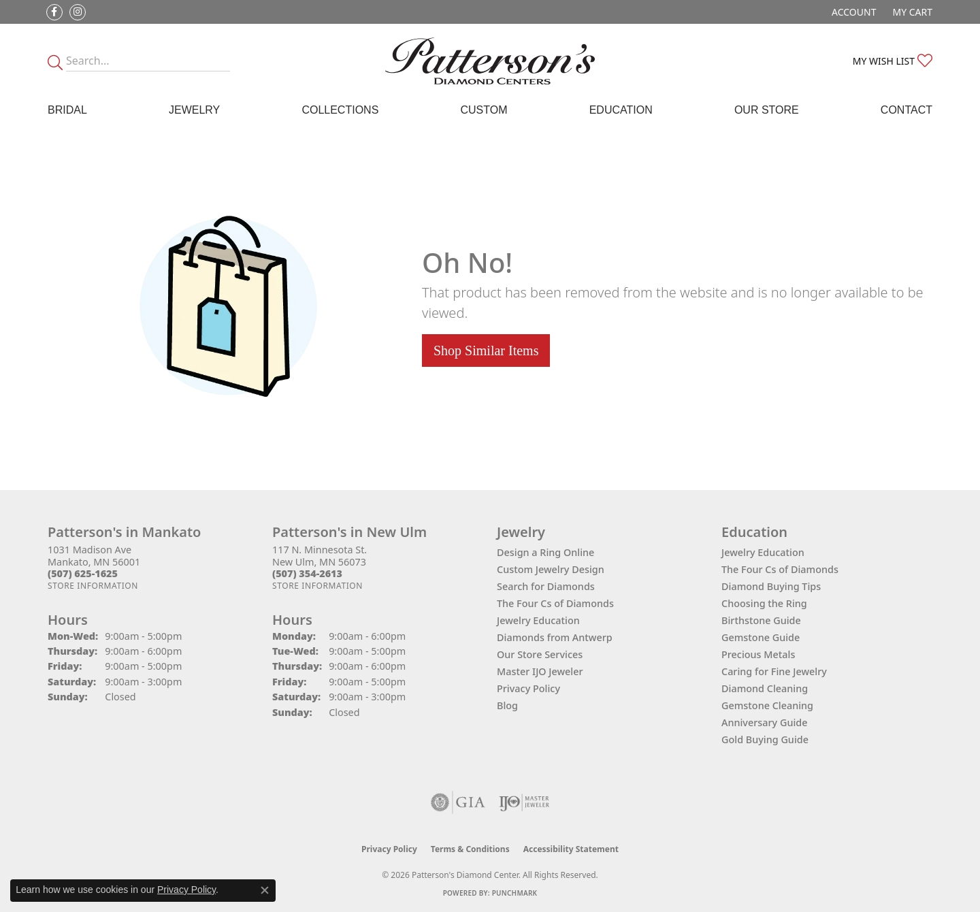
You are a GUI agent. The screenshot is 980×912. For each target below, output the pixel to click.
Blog (507, 705)
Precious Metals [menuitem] (758, 654)
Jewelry (194, 110)
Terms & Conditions (470, 849)
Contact (906, 110)
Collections (339, 110)
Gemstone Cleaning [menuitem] (767, 705)
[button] (852, 12)
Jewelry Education (538, 620)
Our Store (766, 110)
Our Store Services (540, 654)
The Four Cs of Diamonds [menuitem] (779, 569)
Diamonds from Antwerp (554, 637)
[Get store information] (93, 585)
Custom (483, 110)
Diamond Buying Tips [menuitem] (771, 586)
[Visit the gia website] (458, 802)
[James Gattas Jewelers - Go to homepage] (490, 61)
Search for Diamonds (546, 586)
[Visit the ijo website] (524, 802)
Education (621, 110)
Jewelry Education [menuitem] (762, 552)
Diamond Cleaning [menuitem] (764, 688)
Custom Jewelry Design (550, 569)
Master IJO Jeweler (540, 671)
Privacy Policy (528, 688)
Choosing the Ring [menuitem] (764, 603)
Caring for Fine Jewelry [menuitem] (774, 671)
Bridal (67, 110)
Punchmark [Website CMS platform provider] (515, 893)
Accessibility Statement (571, 849)
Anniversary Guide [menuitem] (764, 722)
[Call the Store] (83, 573)
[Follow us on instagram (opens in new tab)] (77, 12)
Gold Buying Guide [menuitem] (764, 739)
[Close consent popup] (265, 890)
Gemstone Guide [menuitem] (760, 637)
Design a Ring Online (545, 552)
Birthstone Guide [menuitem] (761, 620)
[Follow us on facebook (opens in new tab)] (54, 12)
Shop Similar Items (486, 350)
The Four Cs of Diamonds (555, 603)
